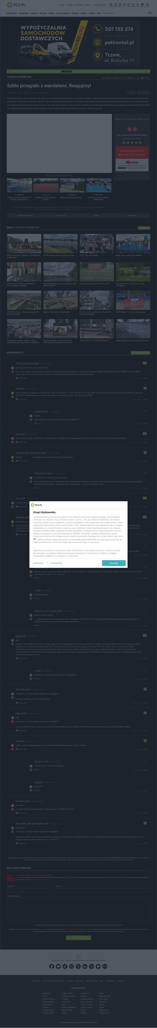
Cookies (48, 556)
